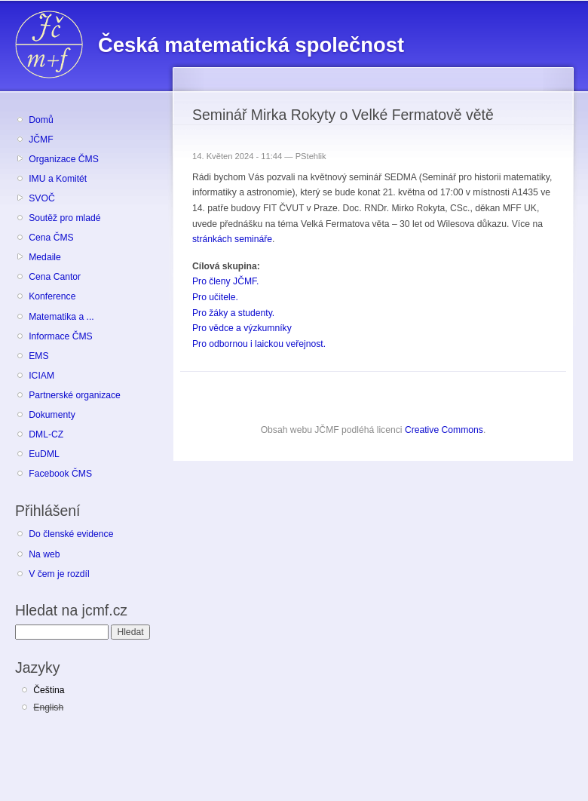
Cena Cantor (55, 277)
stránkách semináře (232, 239)
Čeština (48, 690)
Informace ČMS (60, 336)
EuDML (44, 454)
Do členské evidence (71, 534)
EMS (38, 356)
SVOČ (41, 198)
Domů (41, 120)
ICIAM (41, 375)
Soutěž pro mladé (64, 218)
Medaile (45, 257)
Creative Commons (444, 430)
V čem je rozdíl (59, 574)
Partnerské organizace (75, 395)
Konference (52, 296)
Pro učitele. (215, 297)
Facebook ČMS (60, 473)
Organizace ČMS (64, 159)
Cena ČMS (51, 237)
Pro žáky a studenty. (233, 313)
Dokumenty (52, 415)
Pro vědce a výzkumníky (242, 328)
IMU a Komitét (58, 178)
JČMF (41, 139)
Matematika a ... (61, 317)
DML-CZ (46, 434)
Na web (44, 554)
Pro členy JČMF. (225, 281)
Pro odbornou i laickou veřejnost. (259, 344)
